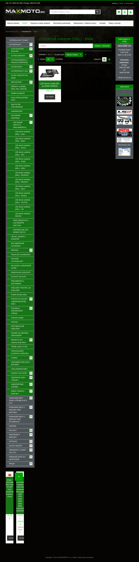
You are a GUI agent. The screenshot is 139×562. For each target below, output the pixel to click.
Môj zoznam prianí (129, 3)
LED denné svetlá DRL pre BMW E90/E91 (49, 84)
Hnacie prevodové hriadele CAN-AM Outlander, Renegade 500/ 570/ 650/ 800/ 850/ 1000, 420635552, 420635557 (21, 495)
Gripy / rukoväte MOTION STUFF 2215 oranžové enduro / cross (10, 488)
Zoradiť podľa (59, 55)
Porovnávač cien (124, 145)
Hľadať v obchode (102, 46)
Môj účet (121, 3)
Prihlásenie (114, 3)
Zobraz (42, 59)
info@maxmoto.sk (124, 78)
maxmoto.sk (26, 31)
